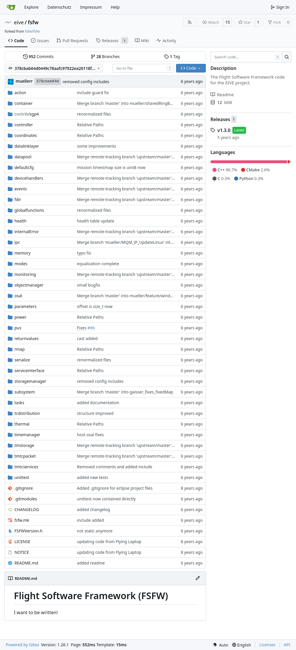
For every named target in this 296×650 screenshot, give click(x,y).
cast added (87, 338)
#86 (91, 327)
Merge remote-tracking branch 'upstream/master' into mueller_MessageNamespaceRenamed (166, 274)
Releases (220, 119)
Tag (172, 56)
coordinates (25, 135)
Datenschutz (59, 7)
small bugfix (88, 285)
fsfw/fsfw (32, 31)
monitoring (25, 274)
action (20, 92)
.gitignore (23, 488)
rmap (19, 349)
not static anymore (94, 531)
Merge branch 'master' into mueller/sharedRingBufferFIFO (132, 103)
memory (22, 253)
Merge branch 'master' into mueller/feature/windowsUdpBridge (137, 295)
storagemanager (30, 381)
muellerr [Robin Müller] (24, 81)
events (20, 189)
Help (115, 7)
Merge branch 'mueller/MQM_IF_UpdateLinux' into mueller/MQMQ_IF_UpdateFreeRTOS (160, 242)
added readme (91, 563)
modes (20, 263)
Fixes (81, 327)
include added (90, 520)
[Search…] (286, 56)
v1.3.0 (223, 130)
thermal (21, 424)
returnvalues (26, 338)
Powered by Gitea (22, 644)
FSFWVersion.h (28, 531)
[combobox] (143, 68)
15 (227, 22)
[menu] (220, 645)
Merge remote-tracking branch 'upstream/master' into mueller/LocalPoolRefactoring (157, 189)
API (287, 644)
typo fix (84, 253)
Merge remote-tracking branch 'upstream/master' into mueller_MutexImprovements (157, 156)
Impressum (91, 7)
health (20, 221)
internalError (26, 231)
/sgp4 (26, 114)
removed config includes (86, 81)
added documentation (98, 402)
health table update (95, 221)
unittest (21, 477)
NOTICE (21, 552)
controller (23, 124)
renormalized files (94, 114)
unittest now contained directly (106, 499)
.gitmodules (25, 499)
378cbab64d (47, 81)
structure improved (95, 413)
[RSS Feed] (189, 22)
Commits (38, 56)
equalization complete (98, 263)
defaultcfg (24, 167)
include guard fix (93, 92)
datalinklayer (26, 146)
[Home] (11, 7)
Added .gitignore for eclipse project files (114, 488)
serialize (22, 360)
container (23, 103)
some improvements (96, 146)
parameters (25, 306)
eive (19, 22)
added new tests (92, 477)
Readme (222, 94)
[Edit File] (197, 578)
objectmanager (28, 285)
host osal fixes (90, 434)
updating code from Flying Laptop (109, 541)
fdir (17, 199)
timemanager (27, 434)
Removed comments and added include (114, 466)
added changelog (93, 509)
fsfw (33, 22)
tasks (19, 402)
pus (17, 327)
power (20, 317)
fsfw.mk (21, 520)
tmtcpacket (25, 456)
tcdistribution (27, 413)
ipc (17, 242)
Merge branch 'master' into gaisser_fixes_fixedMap (125, 392)
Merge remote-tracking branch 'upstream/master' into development (141, 178)
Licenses (267, 644)
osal (18, 295)
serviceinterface (29, 370)
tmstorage (24, 445)
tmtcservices (26, 466)
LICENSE (22, 541)
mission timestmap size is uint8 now (111, 167)
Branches (105, 56)
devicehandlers (28, 178)
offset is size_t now (94, 306)
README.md (26, 563)
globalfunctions (29, 210)
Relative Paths (90, 124)
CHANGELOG (26, 509)
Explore (31, 7)
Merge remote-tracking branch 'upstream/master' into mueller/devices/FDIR (149, 199)
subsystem (24, 392)
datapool (23, 156)
